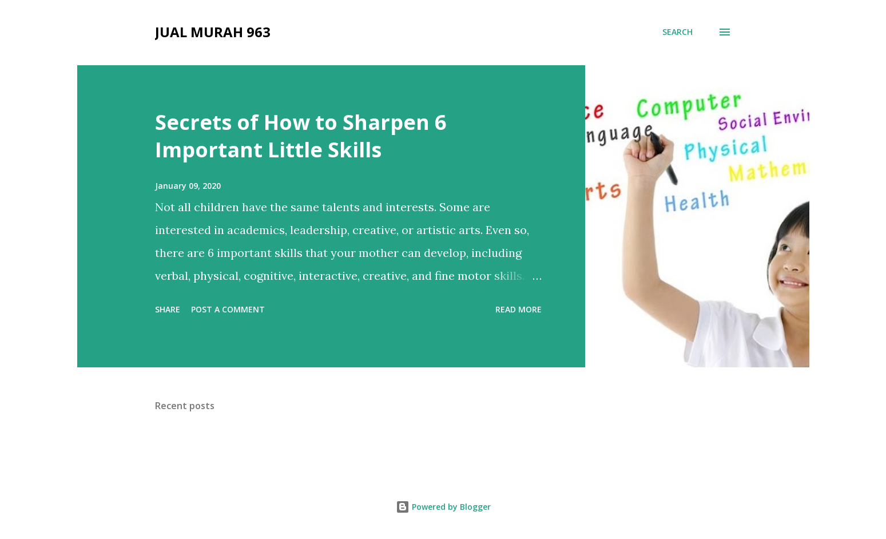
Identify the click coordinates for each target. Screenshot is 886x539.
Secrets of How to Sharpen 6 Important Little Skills (301, 136)
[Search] (677, 32)
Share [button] (167, 309)
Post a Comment (228, 309)
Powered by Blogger (443, 506)
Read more (518, 309)
